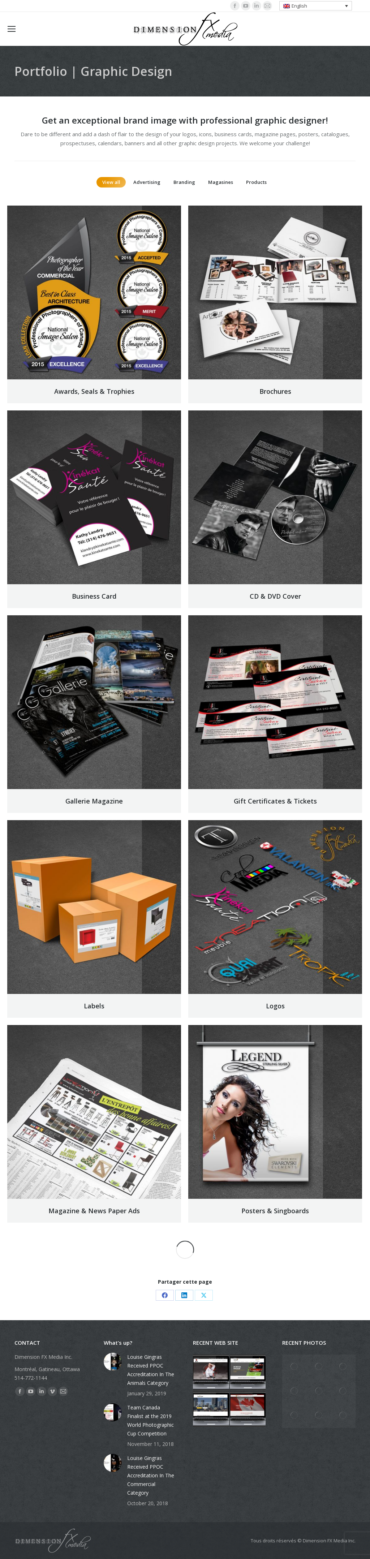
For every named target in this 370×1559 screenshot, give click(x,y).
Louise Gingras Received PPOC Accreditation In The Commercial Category (150, 1475)
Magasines (220, 182)
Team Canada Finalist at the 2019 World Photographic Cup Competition (150, 1420)
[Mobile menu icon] (11, 29)
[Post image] (113, 1362)
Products (256, 182)
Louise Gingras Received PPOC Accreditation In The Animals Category (150, 1369)
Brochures (275, 391)
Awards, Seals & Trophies (94, 391)
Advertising (146, 182)
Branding (184, 182)
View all (111, 182)
